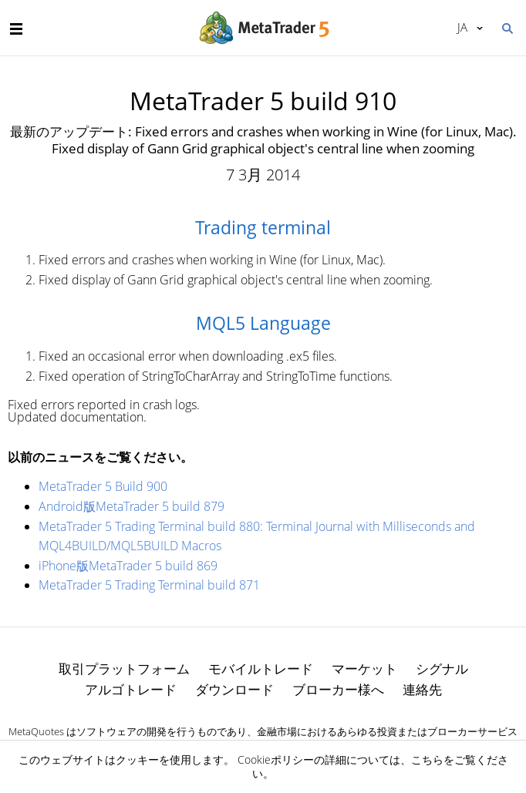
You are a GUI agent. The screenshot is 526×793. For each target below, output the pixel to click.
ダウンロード (234, 689)
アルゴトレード (131, 689)
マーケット (364, 668)
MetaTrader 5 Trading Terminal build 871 (149, 584)
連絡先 (422, 689)
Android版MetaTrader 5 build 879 (131, 506)
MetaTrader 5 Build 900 (103, 486)
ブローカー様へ (338, 689)
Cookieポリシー (276, 759)
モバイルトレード (260, 668)
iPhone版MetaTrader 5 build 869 (128, 565)
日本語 (462, 27)
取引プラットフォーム (124, 668)
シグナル (442, 668)
